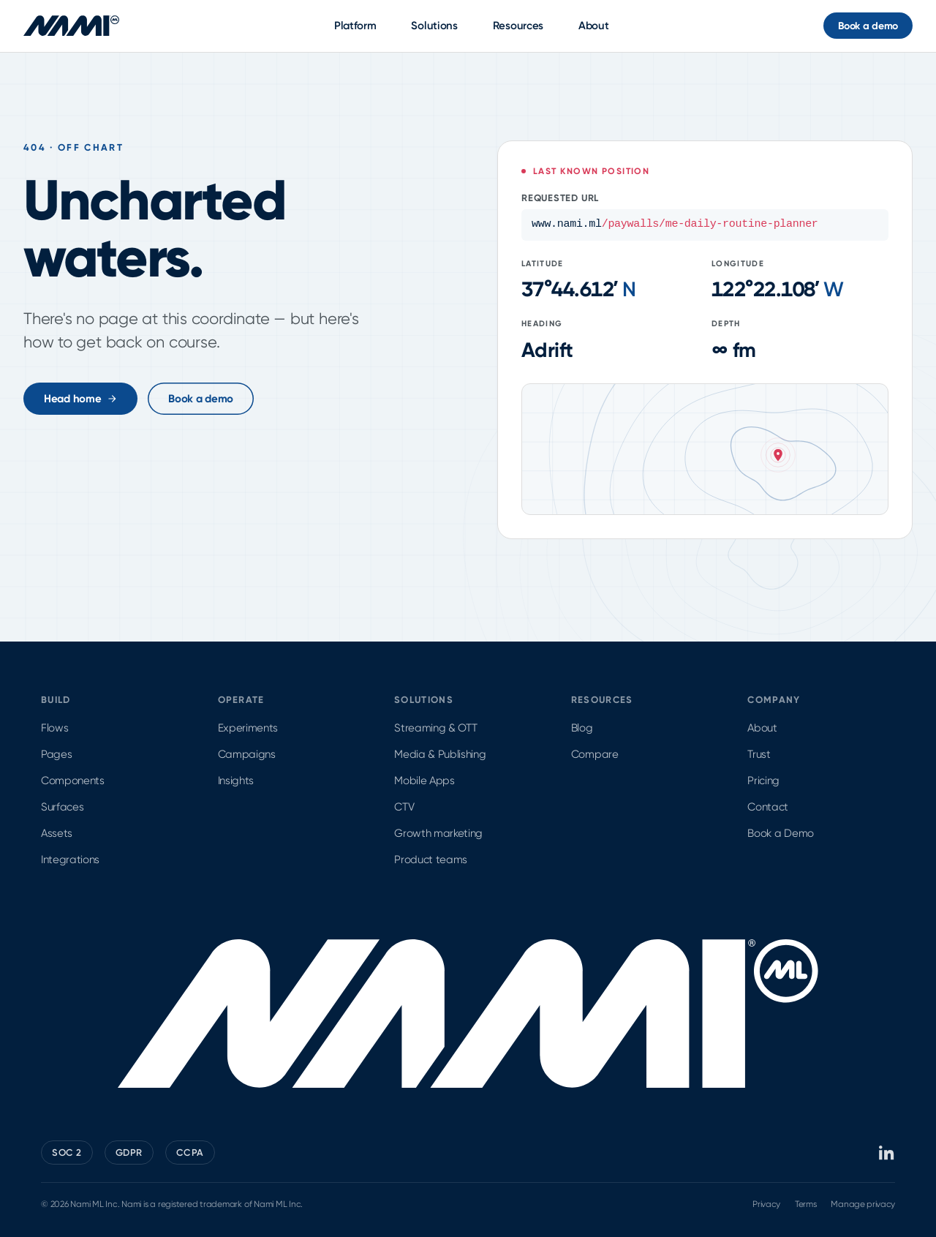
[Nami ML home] (71, 25)
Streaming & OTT (435, 727)
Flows (54, 727)
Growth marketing (438, 833)
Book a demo (868, 26)
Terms (805, 1204)
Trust (758, 754)
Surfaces (62, 806)
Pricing (763, 780)
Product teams (430, 859)
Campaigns (247, 754)
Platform (355, 25)
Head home (80, 398)
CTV (404, 806)
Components (73, 780)
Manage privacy (863, 1204)
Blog (582, 727)
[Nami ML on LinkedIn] (887, 1153)
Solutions (434, 25)
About (593, 25)
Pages (56, 754)
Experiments (248, 727)
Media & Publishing (440, 754)
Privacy (766, 1204)
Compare (595, 754)
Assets (56, 833)
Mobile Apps (424, 780)
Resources (518, 25)
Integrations (70, 859)
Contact (767, 806)
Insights (236, 780)
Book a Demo (780, 833)
